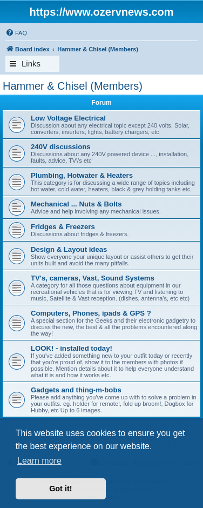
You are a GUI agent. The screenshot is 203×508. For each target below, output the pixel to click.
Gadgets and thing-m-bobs (76, 390)
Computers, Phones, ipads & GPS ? (91, 313)
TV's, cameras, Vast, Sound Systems (92, 278)
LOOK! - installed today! (71, 348)
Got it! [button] (60, 488)
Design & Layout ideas (69, 249)
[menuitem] (16, 32)
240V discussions (61, 147)
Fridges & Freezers (63, 227)
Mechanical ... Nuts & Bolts (76, 204)
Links (31, 63)
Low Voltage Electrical (68, 118)
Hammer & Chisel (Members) (73, 86)
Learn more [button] (39, 460)
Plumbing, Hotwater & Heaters (82, 175)
